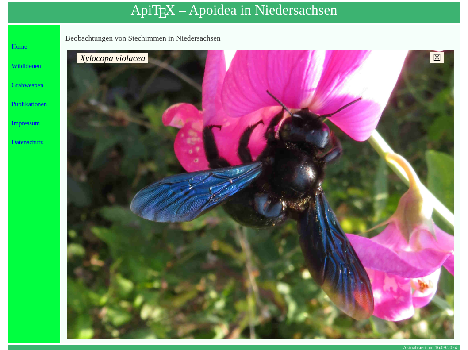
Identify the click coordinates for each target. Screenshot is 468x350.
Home (19, 46)
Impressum (26, 123)
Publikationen (29, 104)
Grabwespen (27, 84)
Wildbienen (26, 65)
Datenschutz (27, 142)
